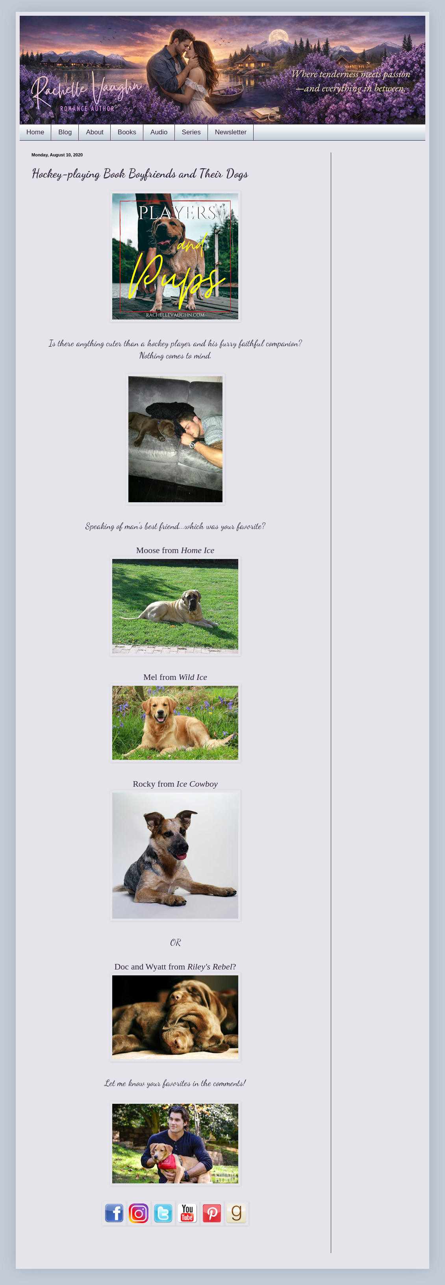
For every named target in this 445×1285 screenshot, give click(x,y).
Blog (65, 132)
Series (191, 132)
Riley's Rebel (209, 966)
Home (35, 132)
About (94, 132)
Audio (158, 132)
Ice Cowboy (196, 784)
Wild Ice (192, 677)
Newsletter (231, 132)
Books (127, 132)
